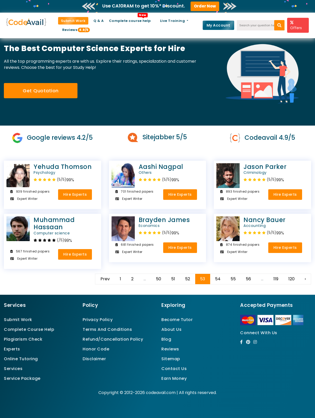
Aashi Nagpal (158, 168)
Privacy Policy (98, 320)
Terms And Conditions (107, 329)
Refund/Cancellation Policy (113, 339)
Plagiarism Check (23, 339)
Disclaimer (94, 359)
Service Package (22, 378)
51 (173, 279)
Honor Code (96, 349)
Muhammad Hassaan (52, 225)
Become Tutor (177, 320)
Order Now (205, 6)
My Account (218, 25)
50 (158, 279)
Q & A (98, 20)
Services (13, 369)
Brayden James (158, 222)
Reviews (72, 29)
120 (291, 279)
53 (202, 279)
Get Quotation (41, 90)
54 (217, 279)
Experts (12, 349)
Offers (296, 25)
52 (187, 279)
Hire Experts (75, 194)
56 (248, 279)
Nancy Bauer (262, 222)
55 (233, 279)
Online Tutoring (21, 359)
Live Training (173, 20)
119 (275, 279)
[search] (279, 25)
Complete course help (130, 20)
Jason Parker (262, 168)
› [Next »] (305, 279)
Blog (166, 339)
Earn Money (174, 378)
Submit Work (73, 20)
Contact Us (174, 369)
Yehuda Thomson (52, 168)
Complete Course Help (29, 329)
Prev (105, 279)
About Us (171, 329)
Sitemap (170, 359)
